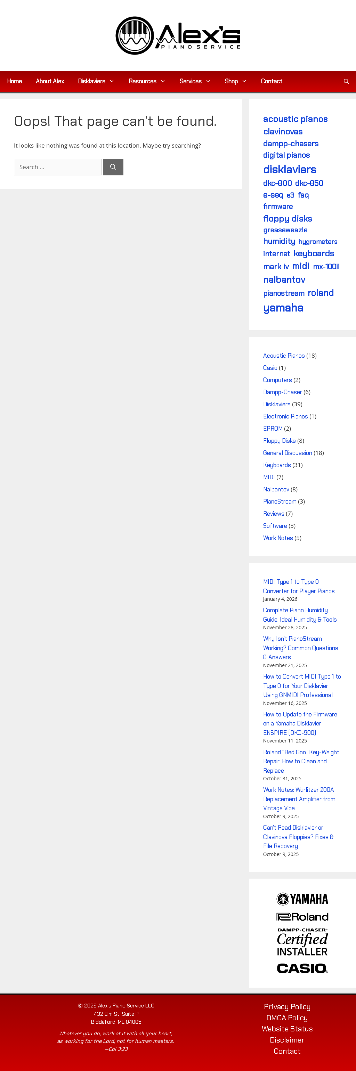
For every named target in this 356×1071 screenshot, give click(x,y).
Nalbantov (276, 489)
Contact (271, 81)
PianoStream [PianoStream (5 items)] (284, 293)
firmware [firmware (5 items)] (278, 206)
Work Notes (278, 538)
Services (199, 81)
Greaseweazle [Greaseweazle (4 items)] (285, 229)
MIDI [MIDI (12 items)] (300, 266)
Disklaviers (100, 81)
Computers (277, 380)
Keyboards (277, 465)
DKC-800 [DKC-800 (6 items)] (277, 183)
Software (275, 526)
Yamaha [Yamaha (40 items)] (283, 308)
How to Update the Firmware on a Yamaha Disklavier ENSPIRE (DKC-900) (300, 724)
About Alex (50, 81)
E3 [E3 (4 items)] (290, 195)
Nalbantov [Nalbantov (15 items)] (284, 279)
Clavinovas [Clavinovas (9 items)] (282, 131)
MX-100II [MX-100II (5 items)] (326, 266)
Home (14, 81)
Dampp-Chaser (282, 392)
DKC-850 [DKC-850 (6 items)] (309, 183)
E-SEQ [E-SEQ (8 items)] (273, 195)
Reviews (273, 513)
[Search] (113, 167)
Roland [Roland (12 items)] (321, 293)
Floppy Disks (279, 441)
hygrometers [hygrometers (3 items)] (317, 241)
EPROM (273, 428)
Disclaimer (287, 1040)
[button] (346, 81)
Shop (239, 81)
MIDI (269, 477)
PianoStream (280, 501)
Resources (151, 81)
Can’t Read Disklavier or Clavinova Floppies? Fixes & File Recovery (298, 837)
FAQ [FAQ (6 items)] (303, 195)
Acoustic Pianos (284, 355)
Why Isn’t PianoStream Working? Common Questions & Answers (300, 648)
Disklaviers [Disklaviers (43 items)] (289, 169)
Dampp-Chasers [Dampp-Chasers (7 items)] (290, 144)
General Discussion (287, 453)
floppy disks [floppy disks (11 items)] (287, 218)
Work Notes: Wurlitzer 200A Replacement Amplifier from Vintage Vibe (299, 799)
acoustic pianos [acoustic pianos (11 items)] (295, 119)
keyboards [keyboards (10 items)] (313, 253)
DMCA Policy (287, 1018)
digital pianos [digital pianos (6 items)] (286, 155)
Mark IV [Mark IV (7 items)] (276, 266)
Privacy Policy (287, 1007)
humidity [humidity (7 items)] (279, 241)
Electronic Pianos (285, 416)
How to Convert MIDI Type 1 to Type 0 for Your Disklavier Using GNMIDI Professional (302, 686)
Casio (270, 368)
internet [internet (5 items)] (276, 253)
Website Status (287, 1029)
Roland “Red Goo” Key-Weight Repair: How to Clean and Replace (301, 761)
